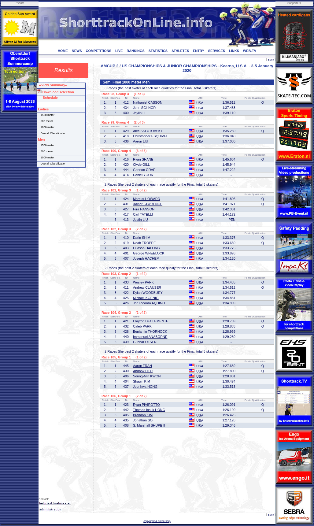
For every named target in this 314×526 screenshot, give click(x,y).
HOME (63, 51)
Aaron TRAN (142, 366)
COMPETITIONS (98, 51)
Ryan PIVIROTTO (146, 404)
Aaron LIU (140, 141)
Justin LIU (140, 219)
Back (271, 59)
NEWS (77, 51)
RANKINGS (136, 51)
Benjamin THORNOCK (150, 331)
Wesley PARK (143, 282)
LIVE (119, 51)
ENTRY (198, 51)
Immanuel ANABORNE (150, 337)
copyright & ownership (157, 521)
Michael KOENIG (146, 298)
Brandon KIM (143, 415)
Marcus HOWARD (146, 199)
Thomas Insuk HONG (149, 410)
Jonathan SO (143, 420)
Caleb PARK (142, 326)
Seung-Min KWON (147, 376)
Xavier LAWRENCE (147, 204)
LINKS (234, 51)
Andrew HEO (143, 371)
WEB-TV (249, 51)
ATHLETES (180, 51)
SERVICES (216, 51)
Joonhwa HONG (145, 386)
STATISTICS (158, 51)
